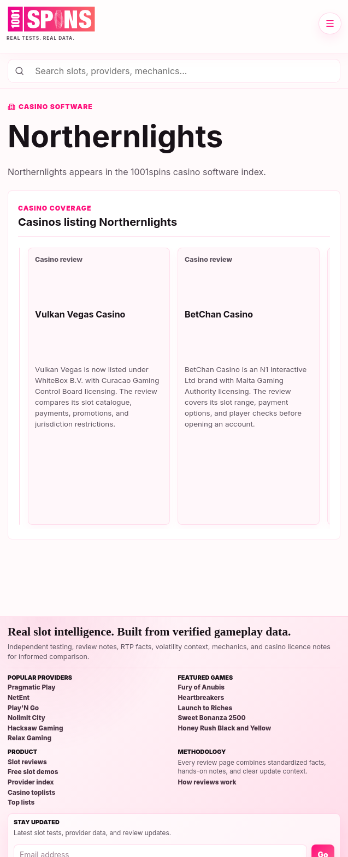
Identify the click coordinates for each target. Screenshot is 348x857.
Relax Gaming (29, 738)
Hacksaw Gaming (35, 728)
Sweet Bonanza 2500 (212, 718)
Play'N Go (23, 708)
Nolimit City (26, 718)
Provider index (31, 782)
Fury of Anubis (201, 687)
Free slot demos (33, 772)
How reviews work (207, 782)
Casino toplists (31, 792)
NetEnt (19, 698)
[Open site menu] (329, 23)
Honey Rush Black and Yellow (225, 728)
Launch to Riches (205, 708)
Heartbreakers (201, 698)
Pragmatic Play (32, 687)
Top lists (21, 802)
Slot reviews (27, 762)
